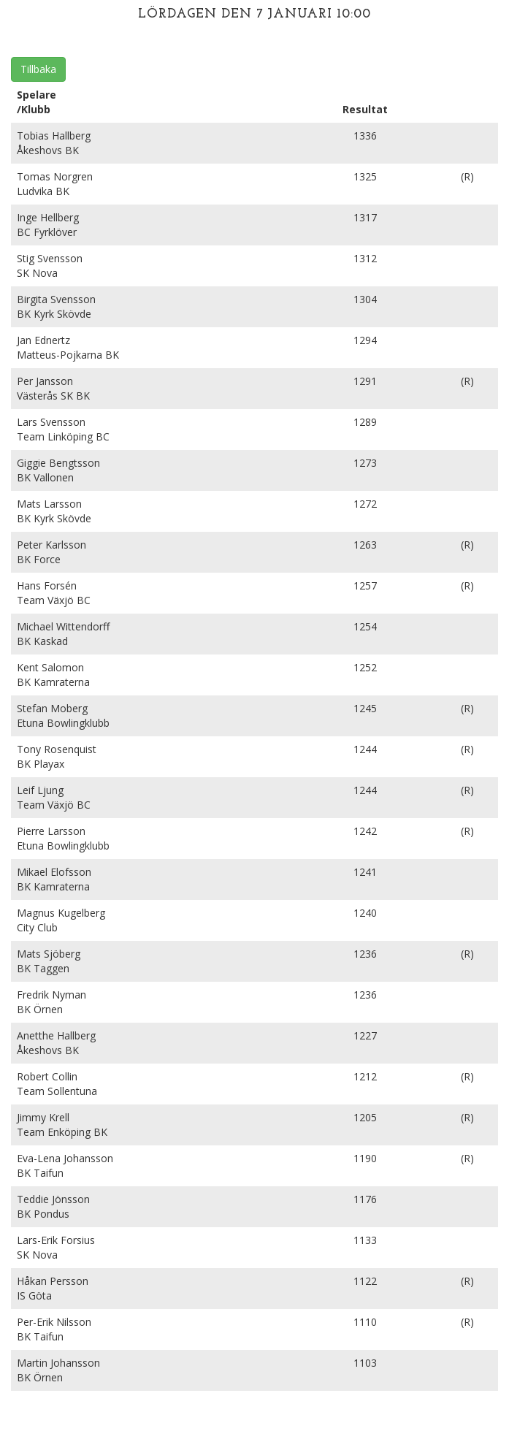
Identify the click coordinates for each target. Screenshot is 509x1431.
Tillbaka (38, 69)
